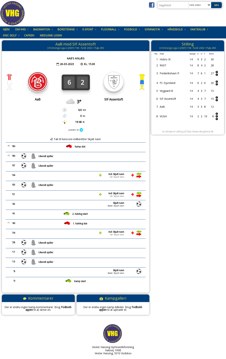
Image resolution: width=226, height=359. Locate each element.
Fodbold (131, 29)
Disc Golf (10, 35)
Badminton (42, 29)
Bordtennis (67, 29)
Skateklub (198, 29)
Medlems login (51, 35)
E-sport (88, 29)
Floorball (109, 29)
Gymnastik (153, 29)
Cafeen (29, 35)
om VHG (21, 29)
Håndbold (176, 29)
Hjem (6, 29)
